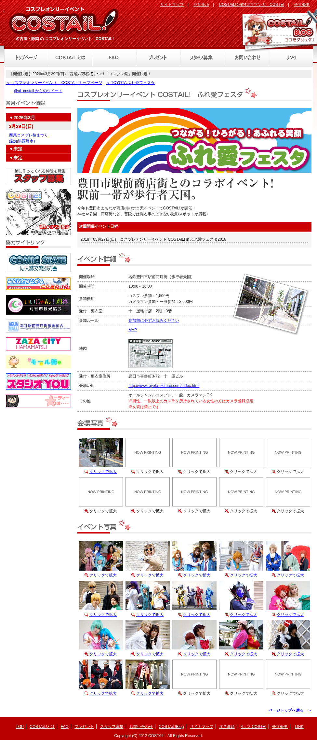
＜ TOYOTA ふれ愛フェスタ (130, 82)
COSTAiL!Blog (171, 726)
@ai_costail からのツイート (38, 91)
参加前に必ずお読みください (153, 320)
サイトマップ (172, 4)
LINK (299, 726)
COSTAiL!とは (42, 726)
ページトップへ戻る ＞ (290, 710)
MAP (132, 330)
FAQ (65, 726)
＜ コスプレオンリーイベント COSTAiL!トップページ (54, 82)
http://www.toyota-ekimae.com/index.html (163, 385)
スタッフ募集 (112, 726)
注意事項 (201, 4)
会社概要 (302, 4)
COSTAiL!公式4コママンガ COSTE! (251, 4)
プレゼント (84, 726)
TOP (20, 726)
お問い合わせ (141, 726)
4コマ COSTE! (253, 726)
